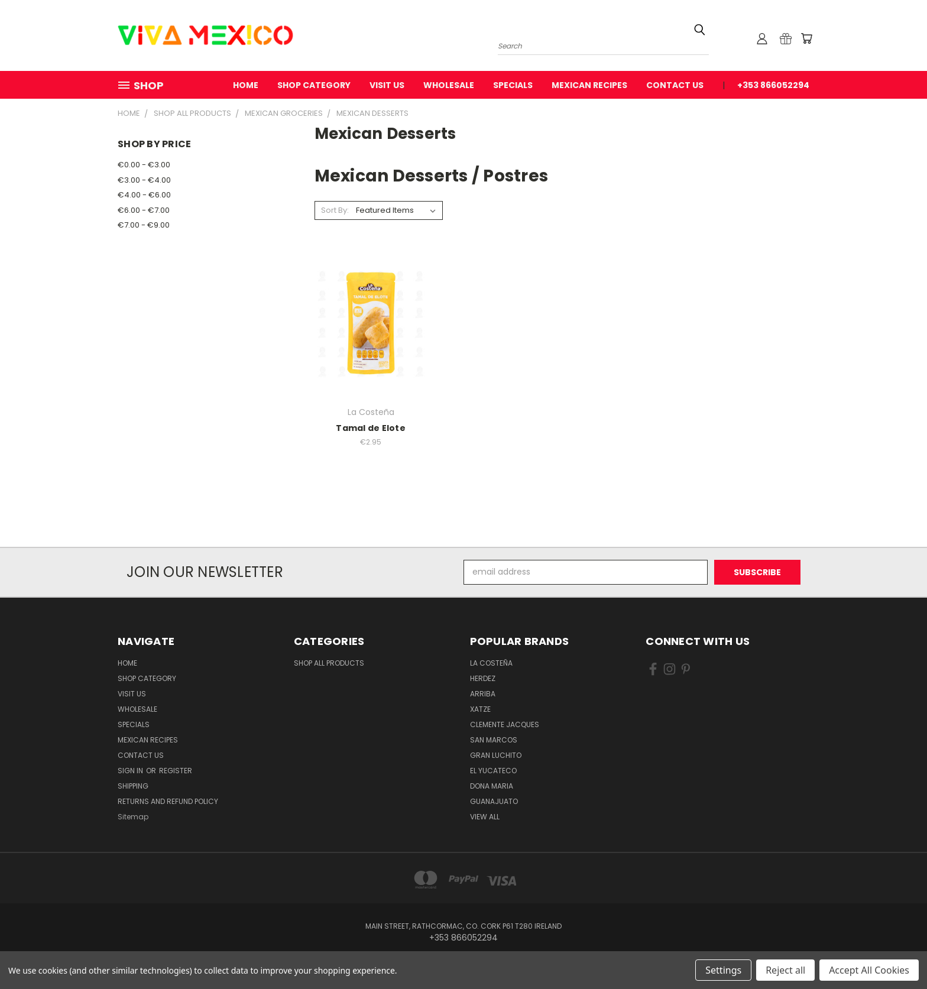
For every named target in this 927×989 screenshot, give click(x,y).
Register (175, 771)
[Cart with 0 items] (806, 38)
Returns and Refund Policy (168, 801)
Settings (723, 970)
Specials (513, 85)
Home (245, 85)
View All (485, 817)
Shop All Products (329, 663)
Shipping (133, 786)
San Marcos (493, 740)
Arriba (482, 694)
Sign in (131, 771)
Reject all (785, 970)
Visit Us (386, 85)
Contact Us (675, 85)
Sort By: (335, 210)
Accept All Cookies (869, 970)
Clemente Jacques (504, 724)
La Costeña (491, 663)
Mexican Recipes (589, 85)
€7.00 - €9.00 (144, 225)
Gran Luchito (495, 755)
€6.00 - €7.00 (144, 210)
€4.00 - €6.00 (144, 194)
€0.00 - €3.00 (144, 164)
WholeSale (448, 85)
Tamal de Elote (371, 428)
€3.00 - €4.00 (144, 180)
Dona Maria (491, 786)
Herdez (482, 678)
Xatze (480, 709)
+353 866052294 (773, 85)
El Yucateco (493, 771)
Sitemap (133, 817)
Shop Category (314, 85)
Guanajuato (494, 801)
